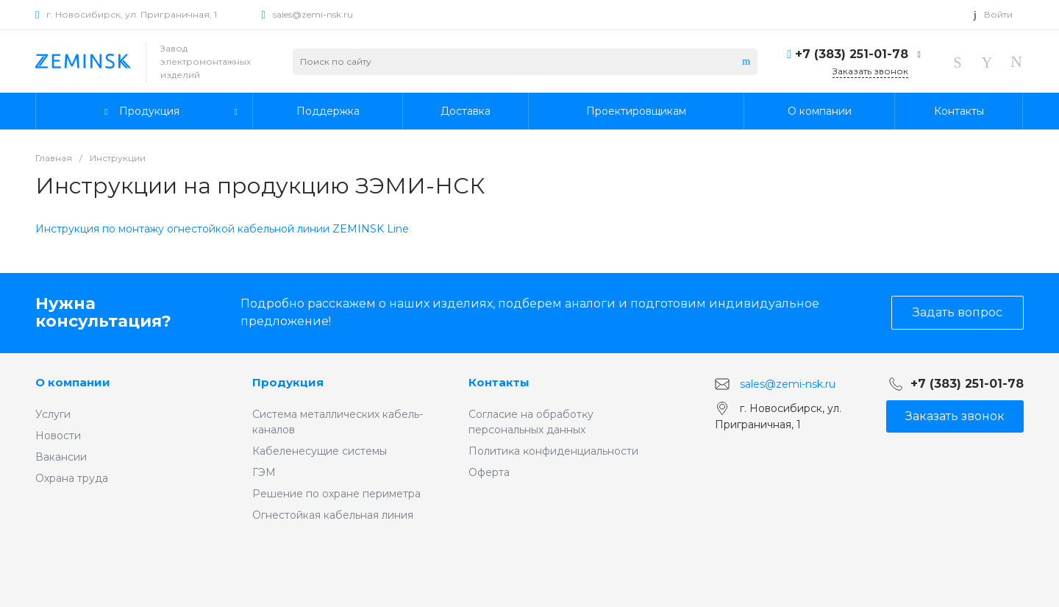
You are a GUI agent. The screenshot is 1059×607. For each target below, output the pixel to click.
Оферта (489, 472)
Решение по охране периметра (336, 493)
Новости (58, 435)
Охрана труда (71, 478)
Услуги (53, 414)
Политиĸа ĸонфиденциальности (553, 451)
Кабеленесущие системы (319, 451)
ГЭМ (264, 472)
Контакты (499, 382)
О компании (72, 382)
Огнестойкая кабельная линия (332, 515)
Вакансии (61, 457)
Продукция (288, 382)
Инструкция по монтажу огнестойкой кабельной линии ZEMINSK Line (222, 228)
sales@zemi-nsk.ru (313, 14)
